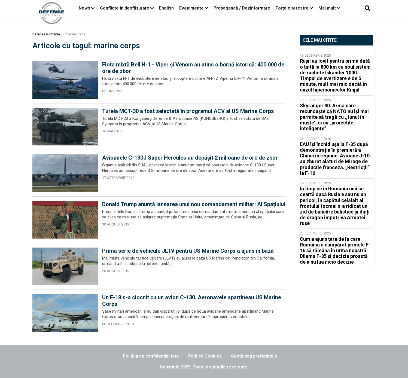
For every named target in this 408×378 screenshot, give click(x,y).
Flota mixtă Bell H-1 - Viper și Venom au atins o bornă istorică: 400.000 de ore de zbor (193, 67)
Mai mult (329, 8)
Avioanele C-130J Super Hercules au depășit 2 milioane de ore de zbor (190, 157)
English (166, 8)
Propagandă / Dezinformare (242, 8)
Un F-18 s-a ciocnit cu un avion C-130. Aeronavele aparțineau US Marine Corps (191, 300)
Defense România (46, 34)
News (84, 8)
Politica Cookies (205, 356)
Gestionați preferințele (254, 356)
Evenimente (191, 8)
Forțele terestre (292, 8)
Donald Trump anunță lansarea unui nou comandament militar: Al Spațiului (193, 204)
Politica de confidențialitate (151, 356)
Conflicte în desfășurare (124, 8)
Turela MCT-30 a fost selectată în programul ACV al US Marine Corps (188, 111)
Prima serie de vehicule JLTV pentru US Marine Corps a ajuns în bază (188, 251)
